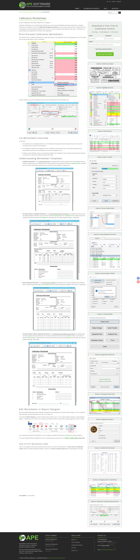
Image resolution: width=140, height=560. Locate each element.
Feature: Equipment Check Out (104, 354)
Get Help (73, 547)
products (25, 12)
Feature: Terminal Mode (104, 314)
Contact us (74, 550)
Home (77, 8)
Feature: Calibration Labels (104, 64)
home (20, 12)
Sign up (119, 1)
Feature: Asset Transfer (104, 157)
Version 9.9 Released (51, 539)
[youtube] (138, 281)
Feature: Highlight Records (105, 88)
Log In (113, 1)
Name (90, 35)
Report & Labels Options (72, 438)
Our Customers (75, 542)
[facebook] (138, 278)
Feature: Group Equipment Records (105, 234)
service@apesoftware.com (108, 549)
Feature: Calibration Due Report (105, 448)
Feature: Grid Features (105, 131)
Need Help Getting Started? (104, 49)
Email (90, 41)
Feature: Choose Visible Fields (105, 208)
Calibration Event (75, 163)
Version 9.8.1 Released (51, 549)
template (36, 144)
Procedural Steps (56, 215)
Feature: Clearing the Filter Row (105, 394)
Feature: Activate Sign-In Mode (104, 273)
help (39, 12)
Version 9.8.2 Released (51, 544)
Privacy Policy (51, 558)
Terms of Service (60, 558)
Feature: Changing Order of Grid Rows (105, 480)
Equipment (45, 217)
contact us (68, 435)
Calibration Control (91, 8)
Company (108, 35)
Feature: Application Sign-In (105, 419)
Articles (115, 8)
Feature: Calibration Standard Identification (105, 501)
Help (105, 8)
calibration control (33, 12)
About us (73, 539)
